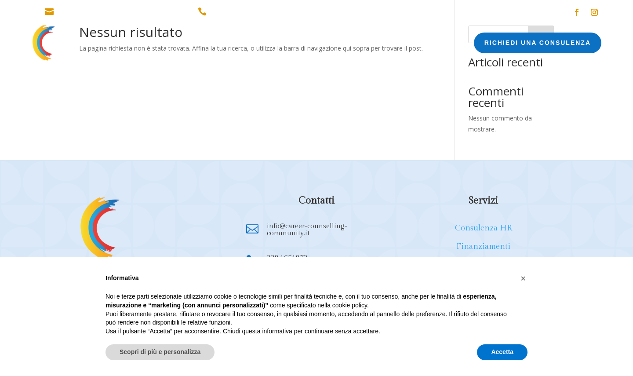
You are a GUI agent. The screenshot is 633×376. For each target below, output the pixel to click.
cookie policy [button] (349, 305)
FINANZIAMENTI (249, 44)
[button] (523, 278)
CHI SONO (130, 44)
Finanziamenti (483, 246)
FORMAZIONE (306, 44)
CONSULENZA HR (185, 44)
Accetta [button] (502, 351)
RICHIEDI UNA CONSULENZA (537, 42)
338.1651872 (230, 11)
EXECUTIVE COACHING (377, 44)
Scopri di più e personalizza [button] (160, 351)
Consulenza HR (483, 228)
